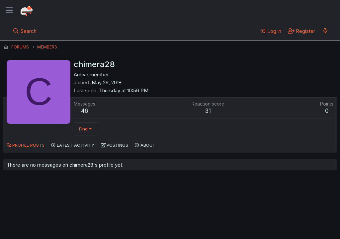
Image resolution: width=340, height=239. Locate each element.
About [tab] (147, 145)
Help (193, 215)
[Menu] (9, 10)
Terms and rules (126, 215)
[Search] (24, 30)
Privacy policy (166, 215)
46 (84, 111)
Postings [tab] (117, 145)
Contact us (90, 215)
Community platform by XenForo (282, 224)
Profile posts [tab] (28, 145)
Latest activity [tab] (75, 145)
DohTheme (273, 229)
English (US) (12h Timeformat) (37, 215)
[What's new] (325, 30)
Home (213, 215)
